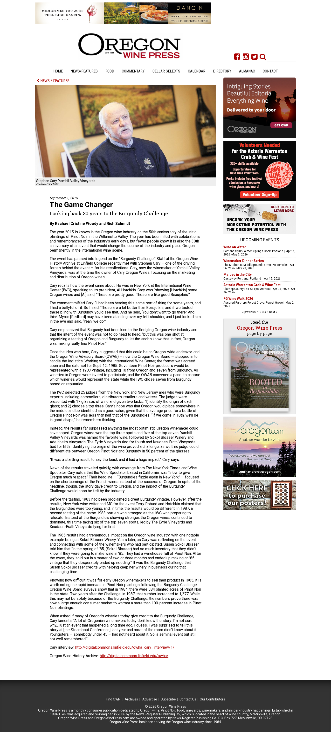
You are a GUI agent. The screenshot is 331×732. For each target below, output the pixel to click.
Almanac (247, 71)
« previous (249, 312)
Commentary (133, 71)
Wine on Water (234, 247)
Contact (270, 71)
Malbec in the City (237, 274)
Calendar (196, 71)
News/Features (84, 71)
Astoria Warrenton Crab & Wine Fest (252, 285)
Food (109, 71)
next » (273, 312)
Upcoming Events (259, 239)
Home (58, 71)
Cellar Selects (166, 71)
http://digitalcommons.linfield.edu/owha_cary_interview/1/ (124, 647)
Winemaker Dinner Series (243, 261)
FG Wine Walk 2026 (238, 299)
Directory (222, 71)
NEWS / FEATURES (53, 80)
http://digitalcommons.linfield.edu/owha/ (134, 656)
